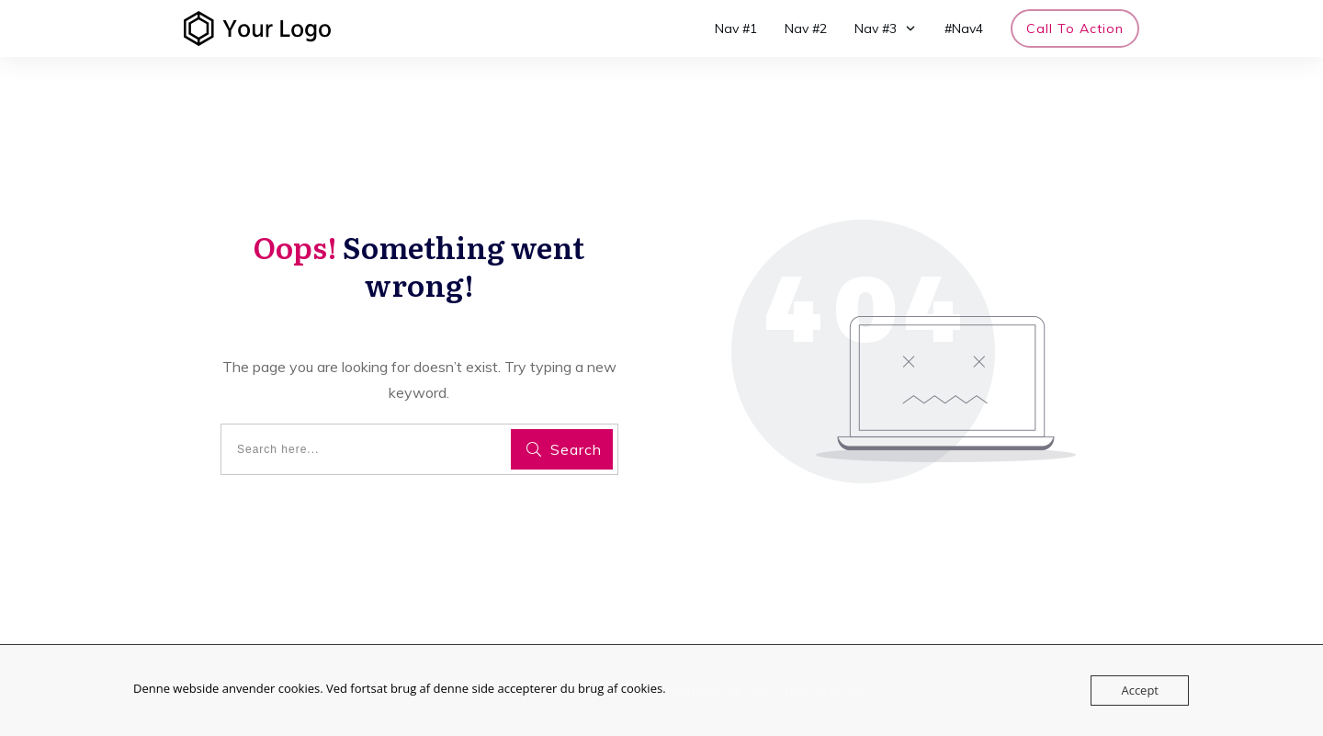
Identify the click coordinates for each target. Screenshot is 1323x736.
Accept (1140, 690)
